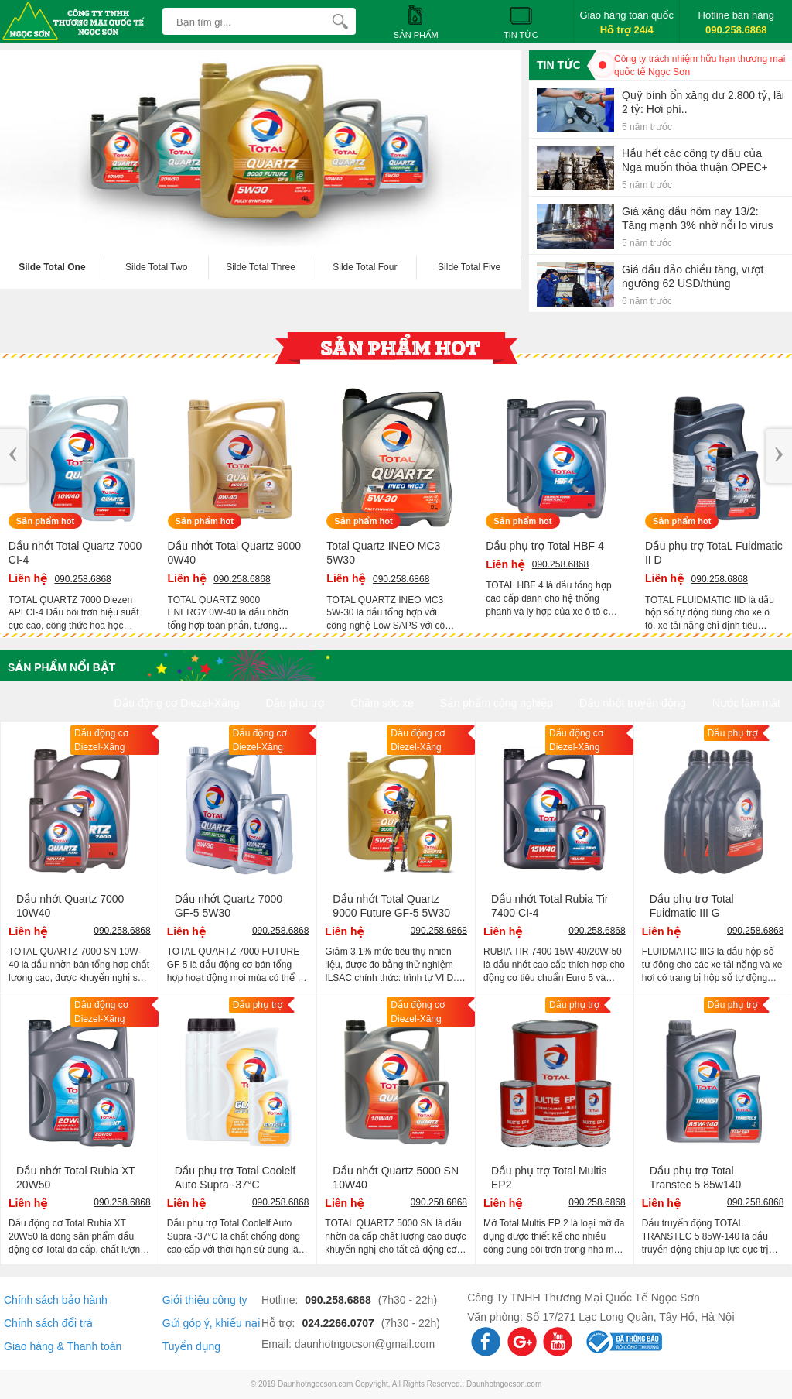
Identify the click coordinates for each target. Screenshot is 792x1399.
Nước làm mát (746, 703)
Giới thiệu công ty (205, 1300)
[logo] (77, 11)
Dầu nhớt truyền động (632, 703)
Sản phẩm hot (45, 521)
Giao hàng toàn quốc (627, 22)
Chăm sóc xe (382, 703)
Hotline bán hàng (736, 22)
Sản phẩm (416, 21)
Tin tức (521, 21)
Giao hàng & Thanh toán (62, 1346)
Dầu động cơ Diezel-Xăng (177, 703)
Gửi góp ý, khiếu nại (211, 1323)
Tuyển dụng (191, 1346)
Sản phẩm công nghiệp (496, 703)
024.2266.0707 (339, 1323)
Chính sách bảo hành (56, 1300)
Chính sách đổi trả (48, 1323)
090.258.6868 (339, 1300)
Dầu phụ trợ (294, 703)
